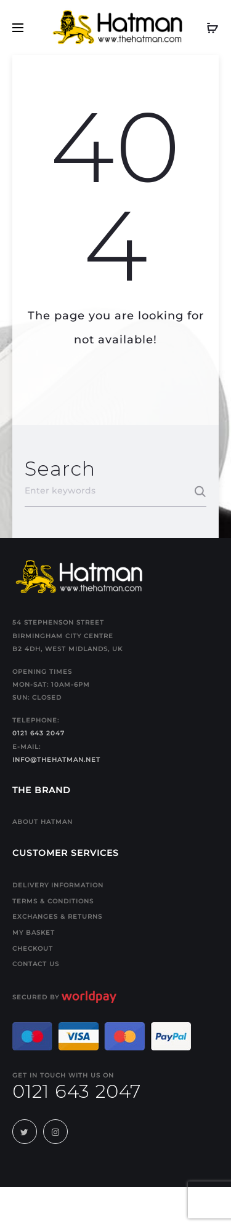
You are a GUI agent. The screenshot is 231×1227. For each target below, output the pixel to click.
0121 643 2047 (38, 733)
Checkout (32, 949)
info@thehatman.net (56, 760)
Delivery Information (57, 885)
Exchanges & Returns (57, 917)
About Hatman (42, 822)
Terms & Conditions (53, 901)
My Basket (33, 933)
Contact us (35, 964)
